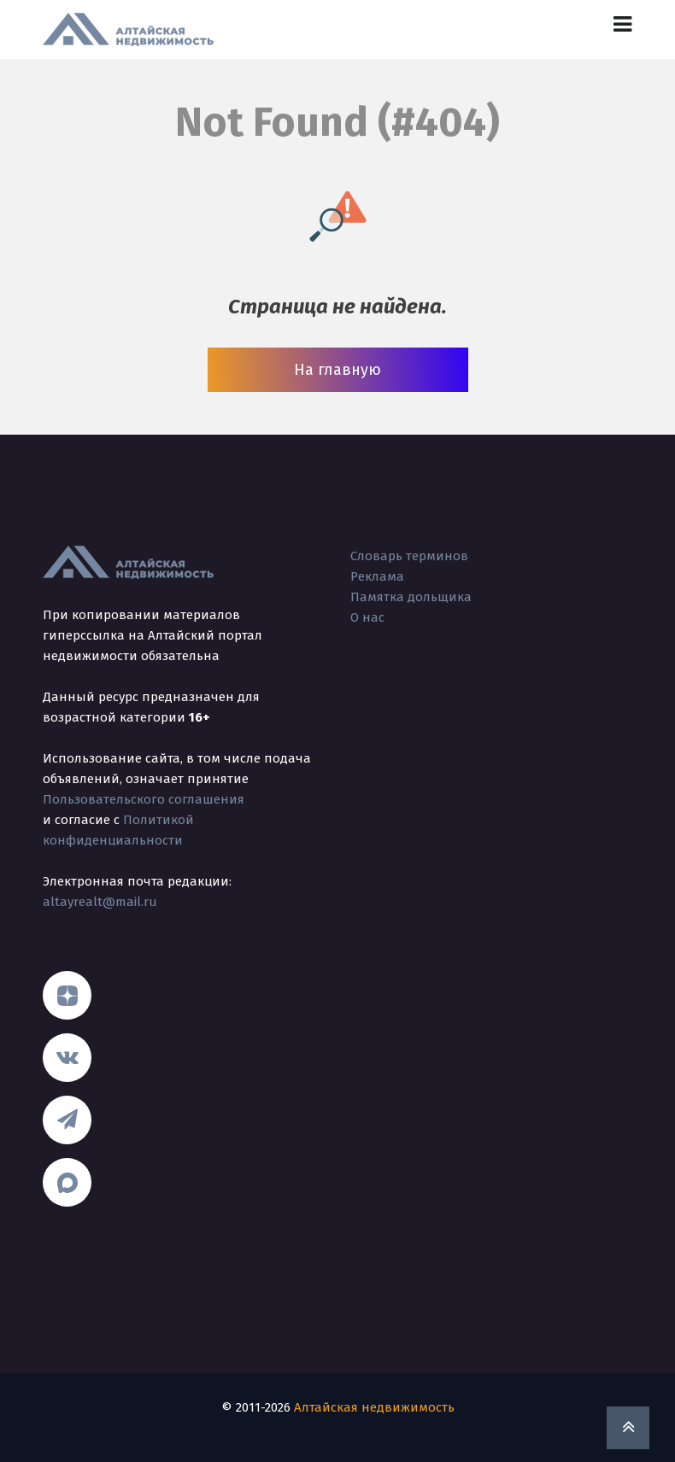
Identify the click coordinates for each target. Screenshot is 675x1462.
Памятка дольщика (411, 597)
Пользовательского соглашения (143, 799)
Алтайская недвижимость (374, 1407)
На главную (337, 369)
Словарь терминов (409, 556)
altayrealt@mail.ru (100, 901)
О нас (367, 617)
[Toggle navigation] (622, 24)
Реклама (377, 576)
